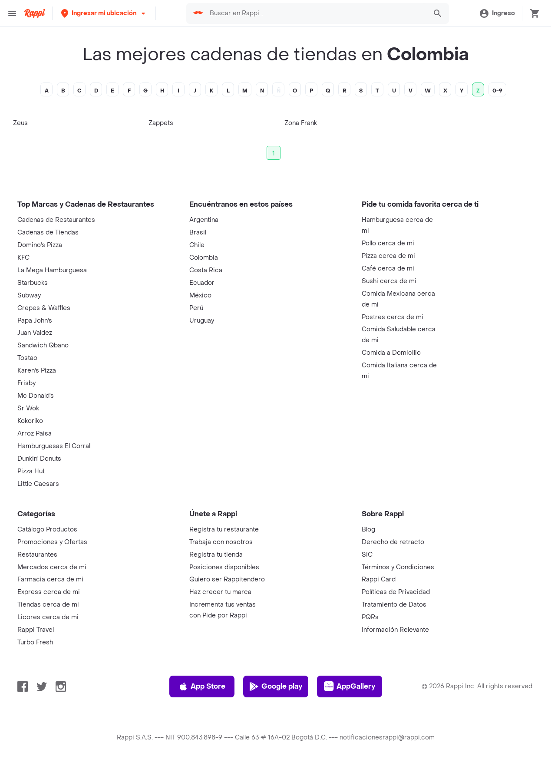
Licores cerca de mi (48, 617)
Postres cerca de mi (392, 317)
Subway (29, 295)
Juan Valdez (34, 333)
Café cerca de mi (388, 268)
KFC (23, 258)
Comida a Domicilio (391, 353)
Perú (196, 308)
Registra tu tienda (216, 555)
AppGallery (349, 686)
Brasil (197, 232)
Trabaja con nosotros (221, 542)
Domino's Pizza (39, 245)
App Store (201, 686)
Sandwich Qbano (43, 345)
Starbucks (32, 283)
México (200, 295)
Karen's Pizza (36, 370)
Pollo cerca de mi (388, 243)
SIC (367, 555)
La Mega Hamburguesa (52, 270)
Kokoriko (30, 421)
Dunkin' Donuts (39, 459)
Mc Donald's (35, 396)
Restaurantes (37, 555)
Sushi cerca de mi (389, 281)
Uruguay (201, 321)
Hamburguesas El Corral (53, 446)
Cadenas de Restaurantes (56, 220)
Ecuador (201, 283)
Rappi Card (379, 579)
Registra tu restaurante (224, 529)
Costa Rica (205, 270)
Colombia (203, 258)
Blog (368, 529)
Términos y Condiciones (398, 567)
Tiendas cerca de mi (48, 605)
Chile (197, 245)
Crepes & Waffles (43, 308)
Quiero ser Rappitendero (227, 579)
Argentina (203, 220)
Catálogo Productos (47, 529)
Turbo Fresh (35, 642)
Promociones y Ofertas (52, 542)
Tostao (27, 358)
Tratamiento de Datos (394, 605)
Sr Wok (28, 408)
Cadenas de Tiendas (48, 232)
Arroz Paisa (34, 433)
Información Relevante (395, 630)
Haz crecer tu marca (220, 592)
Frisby (26, 383)
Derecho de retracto (393, 542)
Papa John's (34, 321)
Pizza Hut (31, 471)
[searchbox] (316, 13)
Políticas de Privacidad (396, 592)
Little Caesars (38, 484)
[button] (103, 13)
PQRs (370, 617)
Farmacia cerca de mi (50, 579)
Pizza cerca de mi (388, 256)
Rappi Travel (35, 630)
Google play (275, 686)
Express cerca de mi (48, 592)
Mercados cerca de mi (51, 567)
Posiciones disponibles (224, 567)
